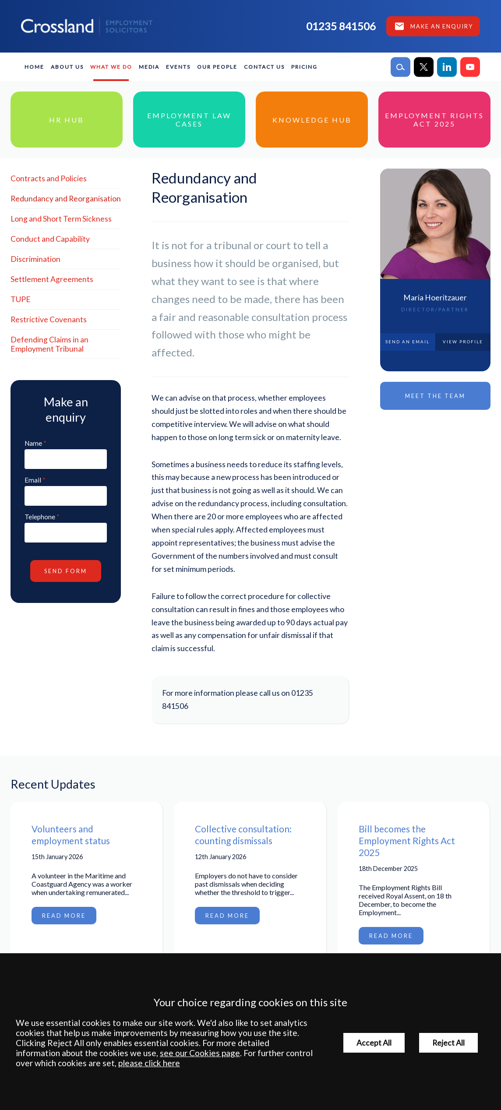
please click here (149, 1063)
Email (33, 480)
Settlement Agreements (52, 279)
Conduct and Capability (50, 238)
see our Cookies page (200, 1053)
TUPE (21, 299)
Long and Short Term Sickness (61, 218)
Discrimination (35, 259)
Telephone (40, 517)
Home (34, 66)
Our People (217, 66)
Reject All (448, 1042)
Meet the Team (435, 395)
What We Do (111, 66)
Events (178, 66)
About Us (67, 66)
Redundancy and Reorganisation (66, 198)
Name (33, 443)
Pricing (304, 66)
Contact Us (264, 66)
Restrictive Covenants (49, 319)
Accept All (374, 1042)
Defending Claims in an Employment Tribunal (49, 344)
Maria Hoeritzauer (435, 297)
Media (149, 66)
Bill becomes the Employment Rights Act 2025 (407, 840)
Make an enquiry (441, 26)
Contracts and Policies (49, 178)
